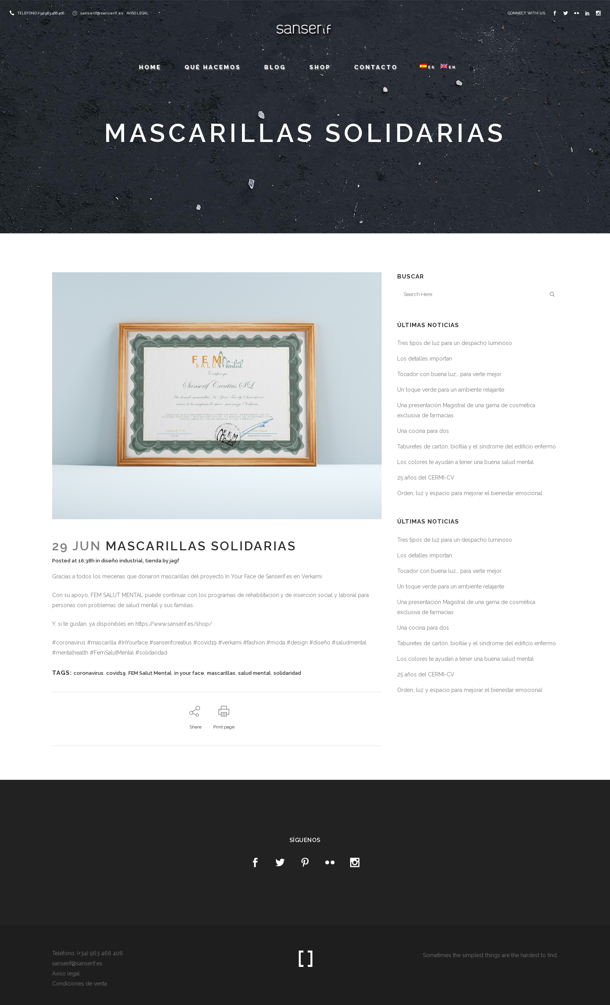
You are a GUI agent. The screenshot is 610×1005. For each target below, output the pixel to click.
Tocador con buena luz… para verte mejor (449, 374)
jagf (174, 561)
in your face (189, 673)
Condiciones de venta (79, 983)
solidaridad (287, 673)
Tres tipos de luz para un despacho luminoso (454, 343)
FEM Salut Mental (150, 673)
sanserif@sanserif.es (101, 13)
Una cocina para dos (423, 431)
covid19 (116, 673)
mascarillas (221, 673)
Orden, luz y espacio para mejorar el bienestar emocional (469, 493)
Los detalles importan (424, 358)
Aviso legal (66, 973)
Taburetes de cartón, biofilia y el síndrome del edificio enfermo (476, 446)
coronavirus (88, 673)
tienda (153, 561)
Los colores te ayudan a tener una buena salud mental (465, 462)
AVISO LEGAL (137, 13)
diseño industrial (122, 561)
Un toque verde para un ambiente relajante (450, 390)
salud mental (254, 673)
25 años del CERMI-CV (425, 477)
